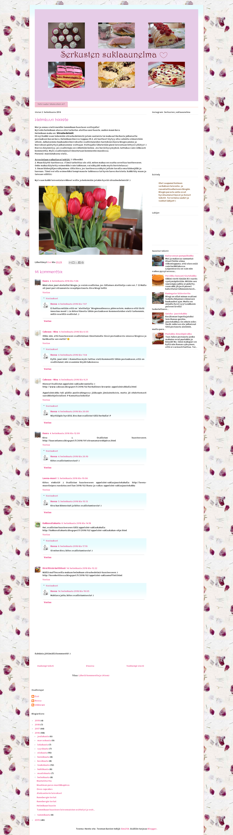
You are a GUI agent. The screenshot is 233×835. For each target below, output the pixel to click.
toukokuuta (43, 765)
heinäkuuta (43, 757)
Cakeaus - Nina (50, 331)
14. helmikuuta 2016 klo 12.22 (82, 568)
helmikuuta (43, 777)
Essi (37, 696)
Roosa (53, 304)
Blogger (152, 828)
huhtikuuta (43, 769)
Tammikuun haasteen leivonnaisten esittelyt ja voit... (66, 809)
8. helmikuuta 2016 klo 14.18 (76, 523)
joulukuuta (43, 736)
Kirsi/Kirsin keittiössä (54, 568)
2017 (37, 728)
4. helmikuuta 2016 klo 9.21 (73, 379)
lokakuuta (43, 744)
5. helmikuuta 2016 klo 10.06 (72, 478)
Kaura (46, 281)
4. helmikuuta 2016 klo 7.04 (72, 355)
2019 (37, 720)
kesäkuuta (43, 761)
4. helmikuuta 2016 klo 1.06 (64, 281)
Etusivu (90, 666)
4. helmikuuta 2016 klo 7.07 (72, 304)
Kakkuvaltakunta (52, 523)
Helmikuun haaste (46, 805)
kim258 (125, 828)
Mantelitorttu (44, 781)
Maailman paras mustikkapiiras (53, 785)
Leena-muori (49, 478)
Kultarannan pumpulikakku (179, 255)
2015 (37, 820)
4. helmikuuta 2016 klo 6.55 (73, 331)
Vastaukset (52, 298)
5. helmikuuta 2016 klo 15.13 (73, 501)
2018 (37, 724)
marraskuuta (44, 740)
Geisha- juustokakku (176, 313)
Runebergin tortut (46, 797)
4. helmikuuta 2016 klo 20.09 (73, 411)
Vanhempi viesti (135, 666)
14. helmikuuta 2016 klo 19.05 (73, 591)
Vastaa (46, 292)
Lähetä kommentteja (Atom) (94, 675)
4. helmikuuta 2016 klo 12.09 (65, 433)
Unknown (40, 705)
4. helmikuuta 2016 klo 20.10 (73, 456)
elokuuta (42, 752)
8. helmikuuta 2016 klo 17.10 (73, 546)
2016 (37, 732)
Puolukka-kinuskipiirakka (178, 334)
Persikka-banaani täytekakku (180, 275)
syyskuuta (43, 748)
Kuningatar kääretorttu (177, 293)
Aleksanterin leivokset (49, 793)
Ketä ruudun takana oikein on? (51, 104)
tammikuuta (44, 814)
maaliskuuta (44, 773)
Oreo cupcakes (45, 789)
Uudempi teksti (45, 666)
